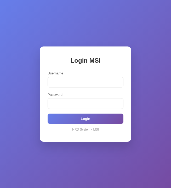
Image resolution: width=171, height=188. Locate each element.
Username (55, 73)
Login (85, 119)
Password (55, 95)
